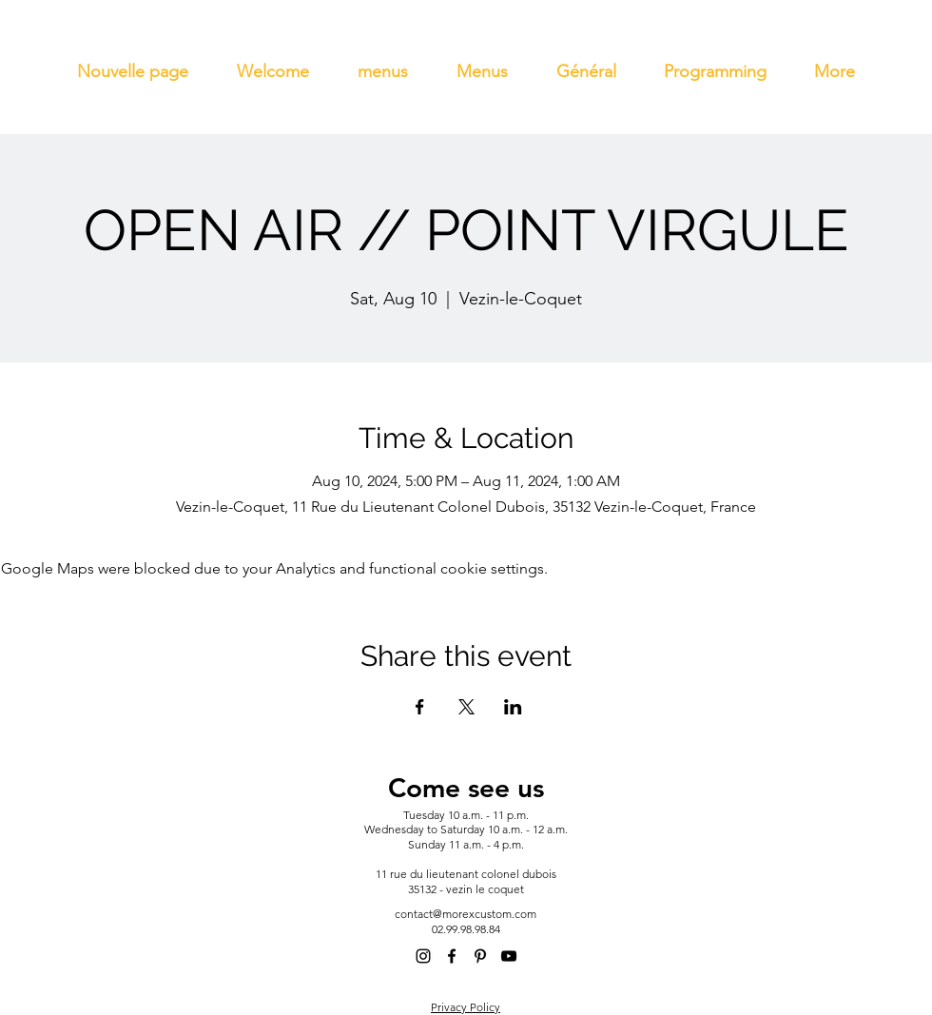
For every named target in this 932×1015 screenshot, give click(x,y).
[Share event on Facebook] (420, 706)
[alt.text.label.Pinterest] (480, 956)
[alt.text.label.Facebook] (451, 956)
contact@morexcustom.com (465, 914)
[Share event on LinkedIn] (513, 706)
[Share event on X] (466, 706)
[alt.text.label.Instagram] (423, 956)
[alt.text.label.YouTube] (508, 956)
